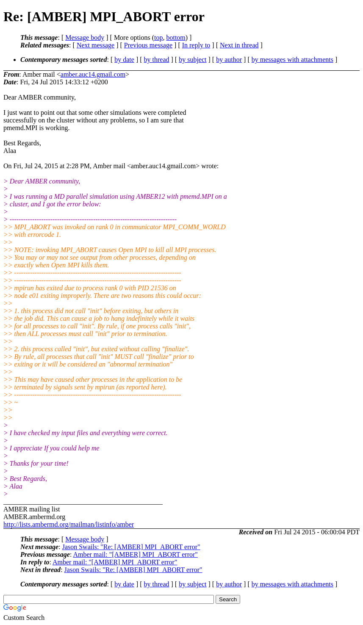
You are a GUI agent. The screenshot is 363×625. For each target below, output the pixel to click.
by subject (192, 59)
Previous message (148, 45)
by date (124, 59)
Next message (95, 45)
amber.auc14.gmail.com (93, 74)
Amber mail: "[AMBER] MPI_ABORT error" (135, 554)
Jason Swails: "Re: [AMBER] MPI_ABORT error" (131, 546)
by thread (156, 59)
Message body (84, 37)
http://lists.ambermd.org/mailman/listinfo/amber (68, 524)
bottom (175, 37)
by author (229, 59)
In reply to (196, 45)
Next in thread (239, 45)
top (158, 37)
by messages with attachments (292, 59)
